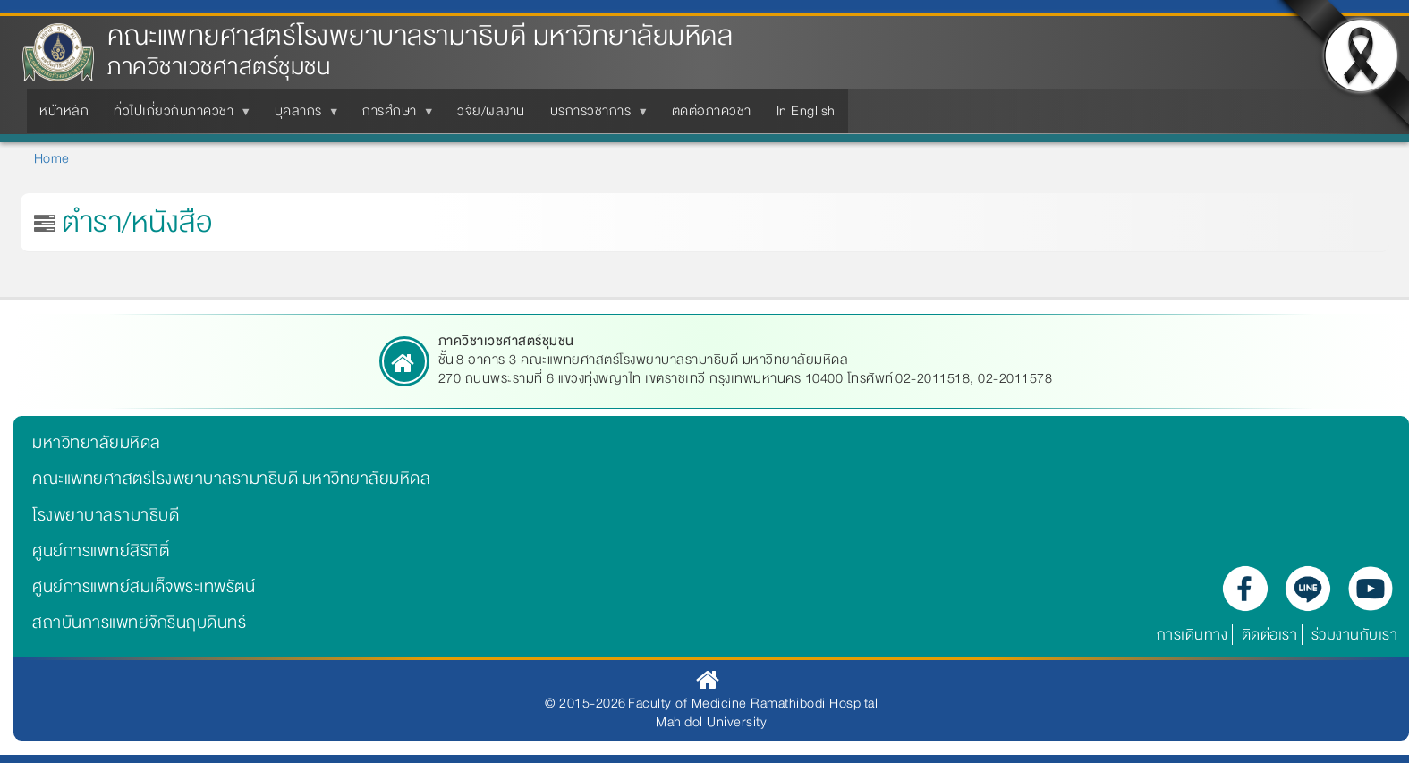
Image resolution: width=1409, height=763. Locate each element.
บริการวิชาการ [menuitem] (594, 116)
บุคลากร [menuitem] (302, 116)
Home (52, 158)
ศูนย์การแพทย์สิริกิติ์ (100, 551)
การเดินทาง (1192, 635)
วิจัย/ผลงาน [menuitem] (491, 111)
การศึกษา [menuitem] (393, 116)
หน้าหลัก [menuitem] (64, 111)
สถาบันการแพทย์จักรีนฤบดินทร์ (139, 622)
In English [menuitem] (806, 111)
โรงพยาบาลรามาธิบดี (105, 515)
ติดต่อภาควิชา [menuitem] (711, 111)
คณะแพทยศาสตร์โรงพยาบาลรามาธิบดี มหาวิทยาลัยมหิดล (420, 36)
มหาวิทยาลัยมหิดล (96, 442)
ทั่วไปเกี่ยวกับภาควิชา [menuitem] (177, 116)
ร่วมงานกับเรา (1354, 635)
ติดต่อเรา (1270, 635)
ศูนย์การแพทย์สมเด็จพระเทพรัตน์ (143, 586)
